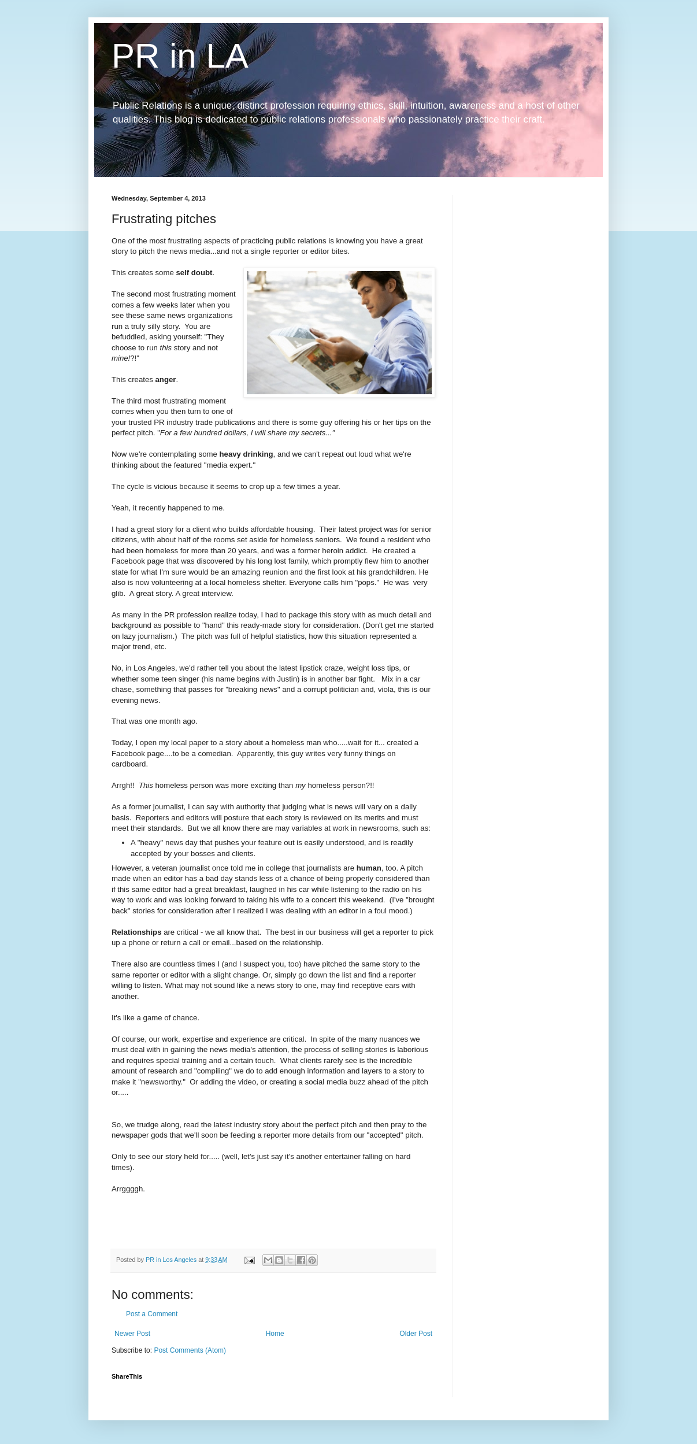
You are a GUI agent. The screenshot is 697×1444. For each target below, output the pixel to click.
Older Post (415, 1334)
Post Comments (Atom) (190, 1350)
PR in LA (180, 55)
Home (275, 1334)
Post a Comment (151, 1314)
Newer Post (132, 1334)
